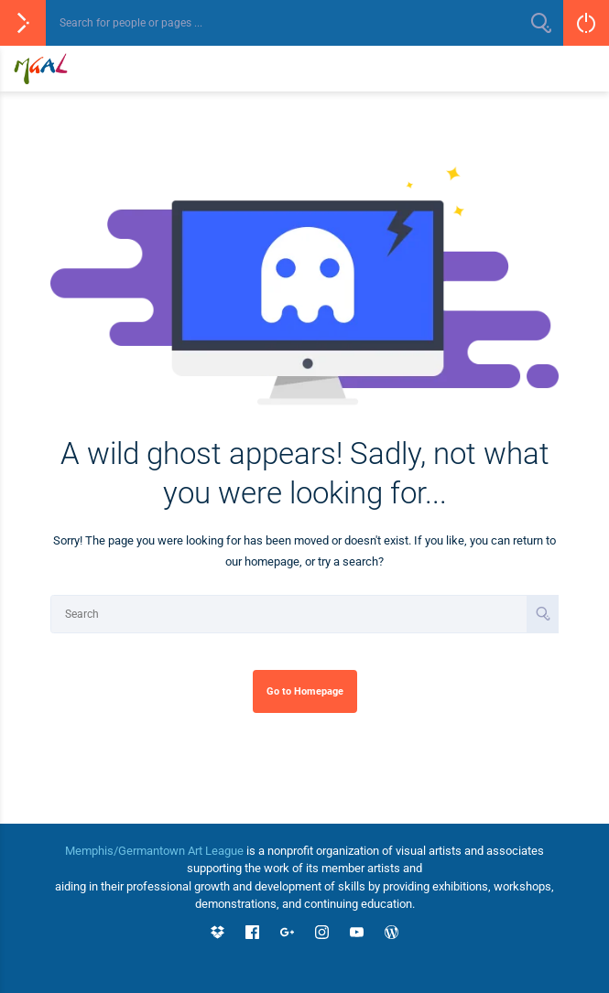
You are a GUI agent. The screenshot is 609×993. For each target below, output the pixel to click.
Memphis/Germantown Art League (154, 851)
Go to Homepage (304, 691)
